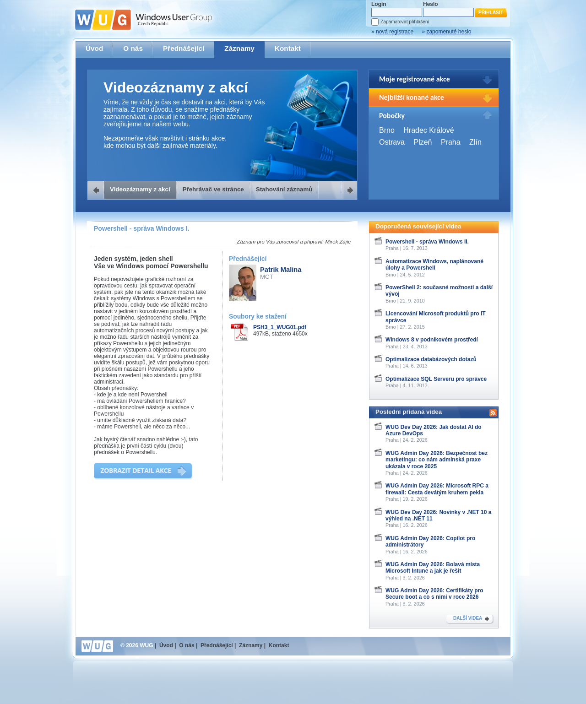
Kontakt (288, 48)
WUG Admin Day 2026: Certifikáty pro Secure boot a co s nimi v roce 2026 (434, 593)
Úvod (94, 48)
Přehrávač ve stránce (213, 189)
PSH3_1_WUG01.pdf (279, 327)
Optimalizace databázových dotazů (431, 359)
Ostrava (392, 142)
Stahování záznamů (284, 189)
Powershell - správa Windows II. (427, 241)
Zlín (475, 142)
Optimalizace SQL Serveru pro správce (436, 379)
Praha (451, 142)
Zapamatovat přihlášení (404, 21)
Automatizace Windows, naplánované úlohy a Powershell (434, 264)
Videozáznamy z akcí (140, 189)
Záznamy (239, 48)
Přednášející (183, 48)
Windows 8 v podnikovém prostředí (431, 339)
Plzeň (422, 142)
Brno (387, 130)
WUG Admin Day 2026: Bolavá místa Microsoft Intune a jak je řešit (432, 567)
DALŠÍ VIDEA (467, 618)
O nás (133, 48)
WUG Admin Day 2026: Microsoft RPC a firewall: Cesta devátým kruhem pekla (436, 488)
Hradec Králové (428, 130)
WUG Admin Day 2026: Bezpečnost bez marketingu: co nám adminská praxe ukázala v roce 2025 (436, 460)
